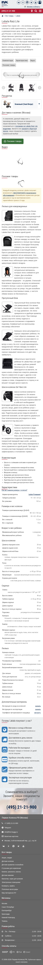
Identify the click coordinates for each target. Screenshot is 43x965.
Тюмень (4, 921)
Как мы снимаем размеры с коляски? (14, 490)
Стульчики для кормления (11, 868)
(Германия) (35, 495)
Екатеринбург (7, 910)
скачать (38, 706)
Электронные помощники (11, 882)
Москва (4, 903)
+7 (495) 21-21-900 (11, 823)
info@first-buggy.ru (11, 832)
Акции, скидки (7, 858)
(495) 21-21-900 (8, 11)
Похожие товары (9, 65)
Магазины (6, 898)
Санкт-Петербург (8, 907)
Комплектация (8, 60)
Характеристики (22, 60)
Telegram (7, 828)
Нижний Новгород (8, 917)
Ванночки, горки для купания (12, 879)
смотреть (37, 713)
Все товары (7, 852)
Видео (33, 60)
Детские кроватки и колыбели (12, 865)
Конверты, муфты (8, 886)
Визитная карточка (11, 836)
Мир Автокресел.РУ (9, 893)
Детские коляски (8, 861)
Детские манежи (8, 875)
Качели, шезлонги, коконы (11, 872)
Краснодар (6, 914)
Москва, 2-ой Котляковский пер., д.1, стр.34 (20, 841)
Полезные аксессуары (10, 889)
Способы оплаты (9, 946)
